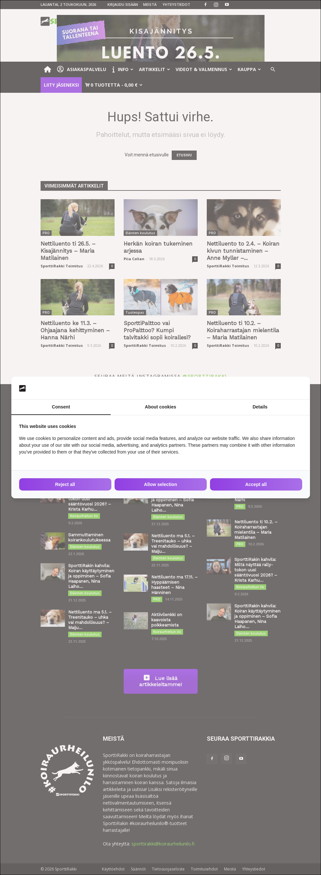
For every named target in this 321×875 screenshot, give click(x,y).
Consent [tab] (61, 406)
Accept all (255, 484)
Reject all (65, 484)
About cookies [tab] (160, 406)
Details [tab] (260, 406)
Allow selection (160, 484)
